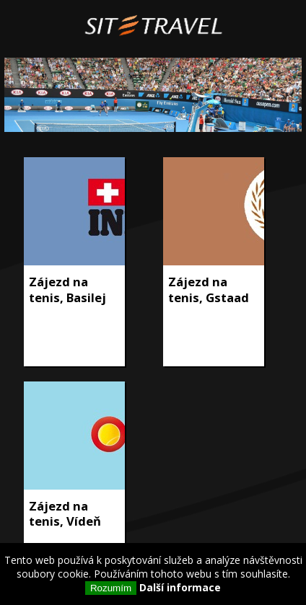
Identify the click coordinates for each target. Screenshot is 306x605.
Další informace (180, 587)
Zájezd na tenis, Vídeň (65, 513)
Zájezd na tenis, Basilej (67, 289)
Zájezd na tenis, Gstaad (208, 289)
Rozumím (110, 588)
